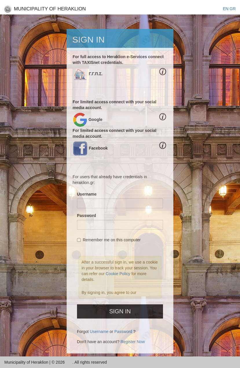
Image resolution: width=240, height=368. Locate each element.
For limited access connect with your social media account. (114, 105)
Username (87, 194)
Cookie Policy (118, 273)
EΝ (225, 8)
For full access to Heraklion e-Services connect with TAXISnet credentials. (118, 59)
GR (233, 8)
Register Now (132, 341)
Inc (69, 362)
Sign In (120, 311)
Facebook (98, 148)
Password (86, 215)
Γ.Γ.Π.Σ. (96, 73)
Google (95, 119)
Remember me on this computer (109, 240)
